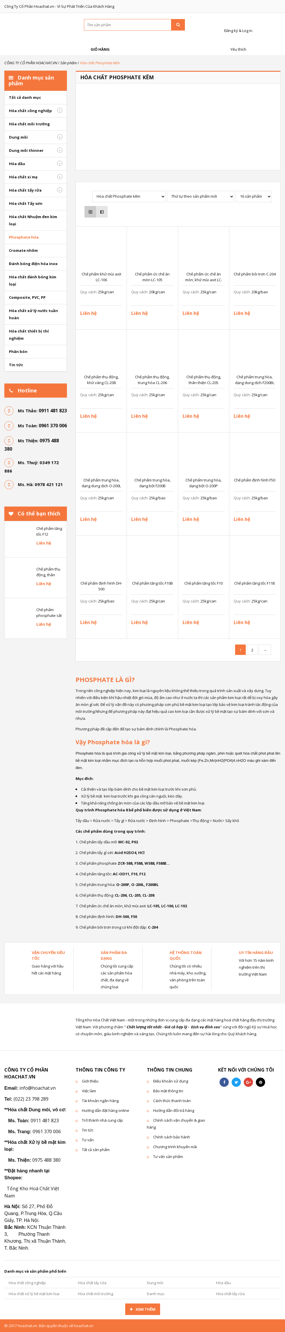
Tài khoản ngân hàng (100, 1100)
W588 (149, 863)
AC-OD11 (121, 873)
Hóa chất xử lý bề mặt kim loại (34, 1293)
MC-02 (123, 841)
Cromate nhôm (23, 250)
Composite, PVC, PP (27, 297)
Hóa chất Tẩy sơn (25, 203)
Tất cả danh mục (25, 97)
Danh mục (155, 1293)
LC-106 (167, 905)
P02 (134, 841)
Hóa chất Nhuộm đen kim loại (33, 220)
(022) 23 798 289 (31, 1099)
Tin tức (16, 364)
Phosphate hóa (24, 237)
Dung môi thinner (26, 150)
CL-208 (148, 895)
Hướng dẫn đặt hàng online (105, 1110)
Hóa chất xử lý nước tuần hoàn (33, 314)
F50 (133, 916)
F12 (141, 873)
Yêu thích (237, 43)
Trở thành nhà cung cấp (102, 1120)
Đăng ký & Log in (237, 24)
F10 (134, 873)
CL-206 (121, 895)
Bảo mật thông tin (168, 1090)
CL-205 (134, 895)
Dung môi (18, 137)
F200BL (152, 884)
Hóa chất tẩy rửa (25, 190)
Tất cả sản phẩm (96, 1149)
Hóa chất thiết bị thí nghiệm (29, 334)
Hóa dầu (17, 163)
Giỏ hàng (99, 43)
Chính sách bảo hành (171, 1137)
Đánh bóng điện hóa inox (33, 263)
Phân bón (18, 351)
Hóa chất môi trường (29, 123)
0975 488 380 (46, 1160)
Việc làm (89, 1090)
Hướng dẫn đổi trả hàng (173, 1110)
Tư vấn (88, 1139)
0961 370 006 (53, 425)
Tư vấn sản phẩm (168, 1156)
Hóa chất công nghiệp (30, 110)
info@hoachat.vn (37, 1088)
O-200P (122, 884)
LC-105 (153, 905)
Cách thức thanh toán (172, 1100)
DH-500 (122, 916)
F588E (161, 863)
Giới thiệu (90, 1081)
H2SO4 (130, 852)
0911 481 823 (53, 410)
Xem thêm (145, 1309)
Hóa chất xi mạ (23, 177)
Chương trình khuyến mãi (175, 1146)
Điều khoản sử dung (170, 1081)
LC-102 (181, 905)
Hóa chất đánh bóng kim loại (32, 280)
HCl (141, 852)
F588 (138, 863)
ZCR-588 (125, 863)
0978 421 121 (49, 484)
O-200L (137, 884)
